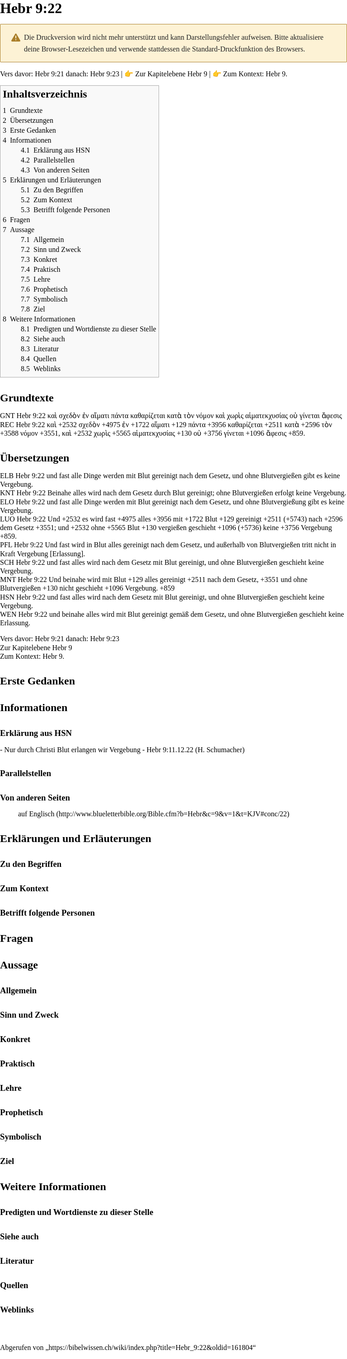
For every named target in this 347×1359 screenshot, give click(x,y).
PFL (6, 545)
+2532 (67, 424)
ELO (7, 502)
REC (7, 424)
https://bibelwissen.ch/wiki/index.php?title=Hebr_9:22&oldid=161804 (151, 1347)
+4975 (111, 424)
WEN (8, 614)
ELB (7, 475)
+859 (295, 433)
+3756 (212, 433)
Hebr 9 (197, 74)
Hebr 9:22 (31, 415)
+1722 (140, 424)
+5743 (295, 519)
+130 (184, 433)
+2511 (273, 424)
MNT (8, 579)
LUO (7, 519)
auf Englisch (36, 814)
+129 (179, 424)
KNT (7, 493)
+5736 (249, 527)
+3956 (216, 424)
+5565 (121, 433)
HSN (7, 597)
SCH (7, 562)
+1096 (255, 433)
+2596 (310, 424)
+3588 (9, 433)
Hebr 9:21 (49, 74)
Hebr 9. (276, 74)
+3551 (49, 433)
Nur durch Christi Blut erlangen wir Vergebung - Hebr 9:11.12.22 (98, 750)
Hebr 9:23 (104, 74)
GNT (7, 415)
